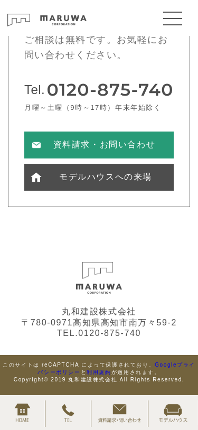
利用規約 (99, 372)
